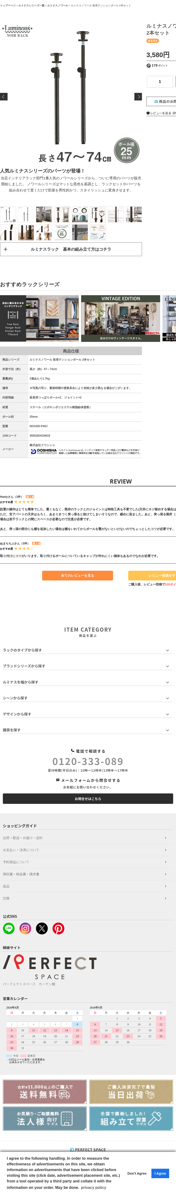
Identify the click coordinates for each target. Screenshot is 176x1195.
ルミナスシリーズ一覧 (31, 5)
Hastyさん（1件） (11, 497)
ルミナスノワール (57, 5)
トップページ (8, 5)
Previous (4, 96)
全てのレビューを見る (77, 576)
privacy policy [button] (93, 1188)
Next (138, 96)
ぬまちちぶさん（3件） (15, 544)
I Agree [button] (160, 1173)
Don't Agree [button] (137, 1173)
